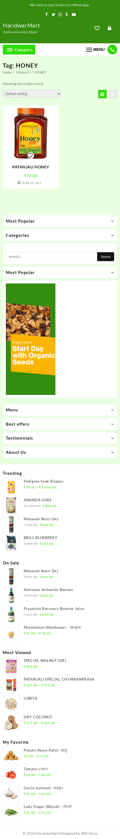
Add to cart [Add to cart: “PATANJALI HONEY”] (32, 183)
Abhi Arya (89, 833)
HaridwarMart (21, 25)
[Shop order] (32, 94)
